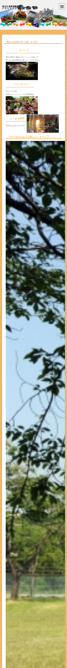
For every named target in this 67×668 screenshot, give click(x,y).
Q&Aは (8, 125)
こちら (13, 125)
